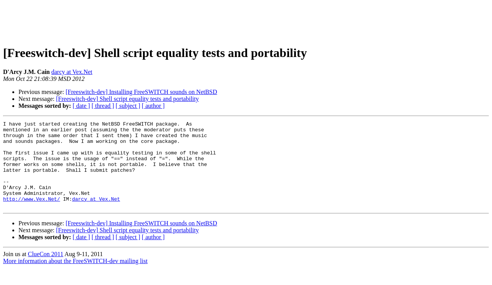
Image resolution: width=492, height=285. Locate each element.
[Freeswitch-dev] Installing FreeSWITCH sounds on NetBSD (141, 92)
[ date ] (81, 105)
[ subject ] (128, 105)
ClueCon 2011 (45, 271)
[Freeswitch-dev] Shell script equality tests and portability (127, 99)
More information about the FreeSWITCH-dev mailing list (75, 278)
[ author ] (153, 105)
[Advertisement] (246, 20)
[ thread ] (102, 105)
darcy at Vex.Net (71, 72)
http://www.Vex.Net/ (31, 214)
